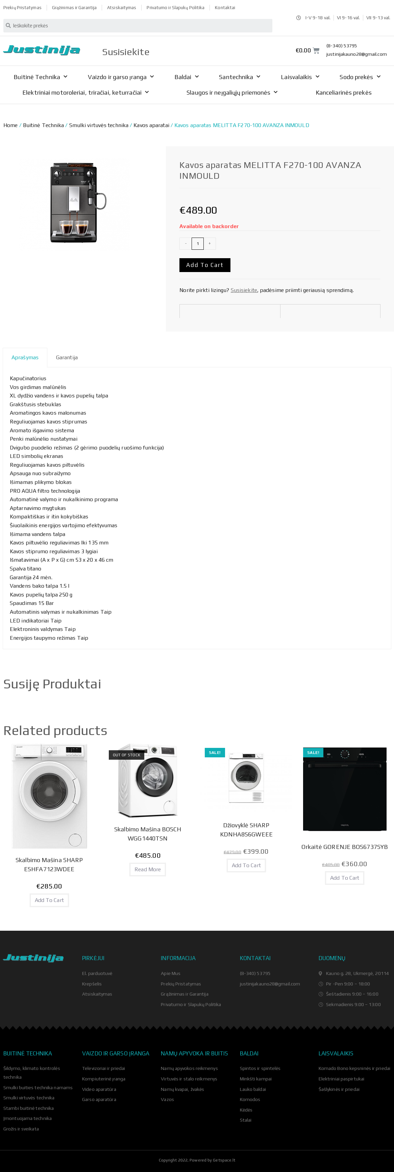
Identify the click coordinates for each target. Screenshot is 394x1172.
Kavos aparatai (151, 125)
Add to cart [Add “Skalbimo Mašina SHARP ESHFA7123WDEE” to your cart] (49, 900)
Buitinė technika (27, 1053)
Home (10, 125)
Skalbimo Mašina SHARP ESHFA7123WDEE (49, 864)
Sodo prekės (360, 76)
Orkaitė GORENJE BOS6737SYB (344, 846)
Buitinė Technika (40, 76)
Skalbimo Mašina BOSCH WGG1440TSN (147, 834)
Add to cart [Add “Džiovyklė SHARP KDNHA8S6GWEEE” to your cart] (246, 865)
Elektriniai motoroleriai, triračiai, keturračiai (85, 92)
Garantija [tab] (67, 357)
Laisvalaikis (300, 76)
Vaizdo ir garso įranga (121, 76)
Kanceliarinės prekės (344, 92)
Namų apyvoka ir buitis (194, 1053)
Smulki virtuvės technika (98, 125)
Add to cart (205, 265)
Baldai (186, 76)
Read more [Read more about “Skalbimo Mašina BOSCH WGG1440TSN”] (147, 869)
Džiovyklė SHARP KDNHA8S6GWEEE (246, 830)
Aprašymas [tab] (25, 357)
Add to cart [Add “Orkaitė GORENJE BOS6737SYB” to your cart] (344, 878)
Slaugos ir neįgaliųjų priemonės (232, 92)
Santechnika (239, 76)
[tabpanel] (197, 508)
